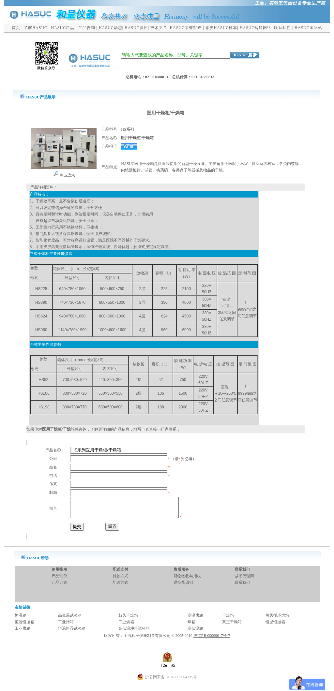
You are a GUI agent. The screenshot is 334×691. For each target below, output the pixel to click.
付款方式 (120, 580)
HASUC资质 (136, 27)
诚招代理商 (244, 580)
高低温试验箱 (70, 619)
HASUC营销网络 (256, 27)
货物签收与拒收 (187, 580)
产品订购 (59, 586)
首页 (16, 27)
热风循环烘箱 (277, 619)
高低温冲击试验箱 (134, 632)
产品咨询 (86, 27)
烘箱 (191, 626)
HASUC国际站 (308, 27)
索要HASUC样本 (221, 27)
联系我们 (282, 27)
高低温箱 (195, 632)
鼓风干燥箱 (128, 619)
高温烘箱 (195, 619)
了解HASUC (35, 27)
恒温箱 (20, 619)
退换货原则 (183, 586)
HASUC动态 (110, 27)
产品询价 (59, 580)
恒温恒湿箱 (24, 626)
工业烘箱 (126, 626)
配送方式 (120, 586)
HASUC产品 (63, 27)
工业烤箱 (66, 626)
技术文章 (158, 27)
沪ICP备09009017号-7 (211, 639)
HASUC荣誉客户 (186, 27)
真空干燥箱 (232, 626)
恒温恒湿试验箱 (71, 632)
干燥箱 (228, 619)
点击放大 (64, 175)
